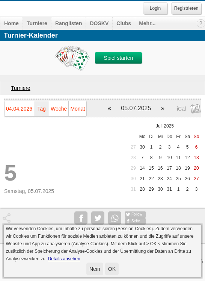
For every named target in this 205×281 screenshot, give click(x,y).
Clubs (123, 23)
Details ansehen (64, 258)
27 (133, 147)
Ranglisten (68, 23)
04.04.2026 (19, 109)
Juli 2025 (165, 126)
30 (142, 147)
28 (133, 157)
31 (133, 189)
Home (11, 23)
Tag (41, 109)
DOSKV (99, 23)
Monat (77, 109)
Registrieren (186, 8)
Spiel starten (118, 58)
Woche (59, 109)
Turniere (37, 23)
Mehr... (147, 23)
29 (133, 168)
